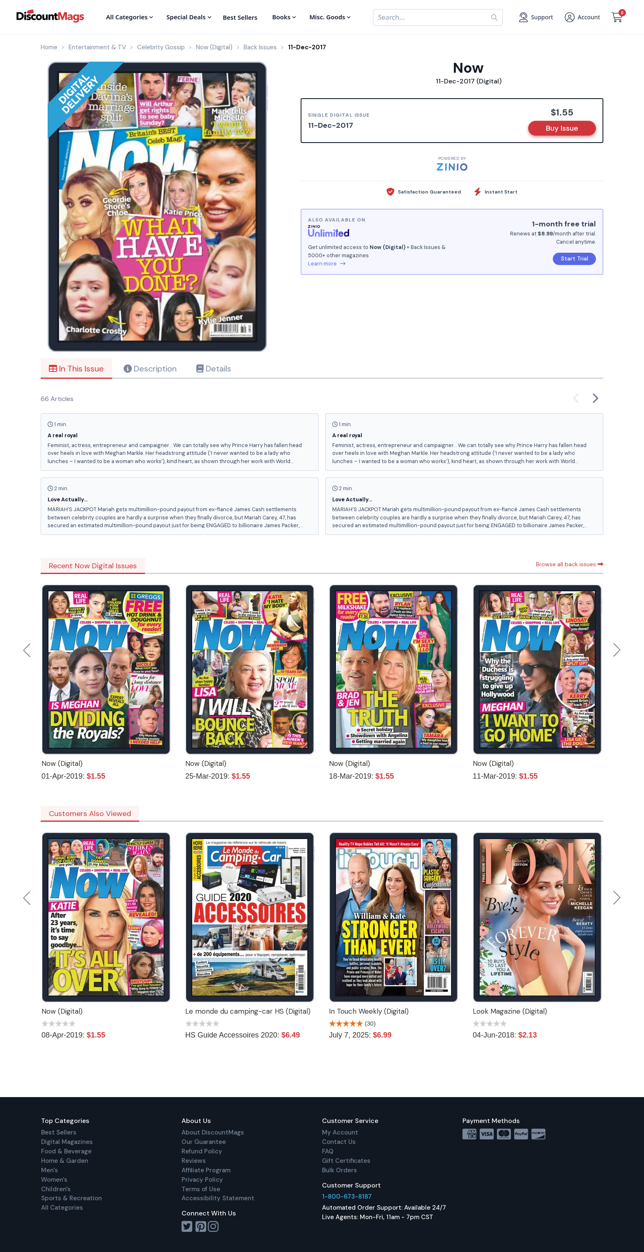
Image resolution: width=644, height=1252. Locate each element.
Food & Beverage (66, 1151)
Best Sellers (58, 1132)
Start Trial (574, 258)
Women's (54, 1180)
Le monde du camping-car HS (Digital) (247, 1011)
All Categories (62, 1208)
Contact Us (339, 1142)
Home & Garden (64, 1161)
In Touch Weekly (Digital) (369, 1011)
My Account (340, 1132)
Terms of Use (201, 1189)
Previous (27, 650)
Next (617, 650)
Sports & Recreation (71, 1198)
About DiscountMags (213, 1132)
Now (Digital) (62, 763)
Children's (56, 1189)
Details (213, 368)
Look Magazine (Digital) (510, 1011)
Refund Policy (202, 1151)
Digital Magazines (67, 1142)
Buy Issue (562, 128)
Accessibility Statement (218, 1198)
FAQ (328, 1151)
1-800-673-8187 (347, 1196)
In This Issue (76, 368)
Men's (49, 1170)
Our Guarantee (204, 1142)
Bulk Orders (339, 1170)
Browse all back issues (569, 564)
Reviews (194, 1161)
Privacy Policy (202, 1180)
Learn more (326, 263)
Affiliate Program (206, 1170)
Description (150, 368)
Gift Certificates (346, 1161)
